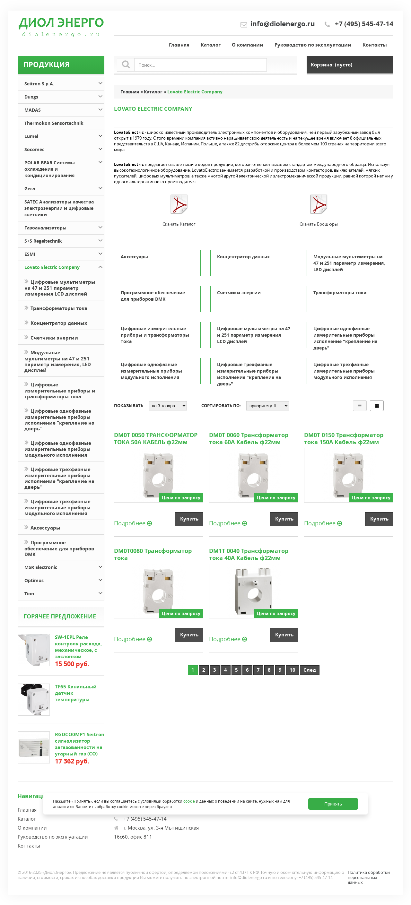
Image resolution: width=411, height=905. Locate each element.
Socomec (64, 148)
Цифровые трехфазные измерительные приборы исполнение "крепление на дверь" (59, 477)
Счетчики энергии (51, 337)
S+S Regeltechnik (64, 240)
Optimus (64, 579)
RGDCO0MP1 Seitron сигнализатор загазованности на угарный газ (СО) (79, 744)
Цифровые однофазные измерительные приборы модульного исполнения (57, 448)
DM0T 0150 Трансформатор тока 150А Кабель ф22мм (343, 439)
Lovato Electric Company (64, 266)
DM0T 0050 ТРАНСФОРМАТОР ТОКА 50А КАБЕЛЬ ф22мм (155, 439)
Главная (179, 44)
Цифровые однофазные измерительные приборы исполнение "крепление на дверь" (59, 419)
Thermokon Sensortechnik (53, 123)
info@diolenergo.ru (282, 24)
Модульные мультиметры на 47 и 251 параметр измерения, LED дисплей (57, 361)
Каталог (211, 44)
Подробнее (133, 522)
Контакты (375, 44)
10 (292, 670)
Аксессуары (42, 527)
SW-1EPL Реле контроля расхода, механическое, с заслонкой (78, 647)
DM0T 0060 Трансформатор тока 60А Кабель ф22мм (248, 439)
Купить (189, 518)
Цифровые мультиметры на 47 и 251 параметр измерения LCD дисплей (59, 287)
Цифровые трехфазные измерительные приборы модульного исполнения (57, 507)
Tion (64, 593)
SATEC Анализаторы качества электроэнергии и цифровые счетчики (59, 208)
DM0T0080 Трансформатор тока (153, 554)
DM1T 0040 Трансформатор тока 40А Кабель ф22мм (248, 554)
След (309, 670)
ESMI (64, 253)
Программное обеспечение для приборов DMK (59, 548)
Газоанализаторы (64, 227)
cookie (189, 801)
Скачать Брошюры (319, 224)
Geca (64, 188)
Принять (333, 803)
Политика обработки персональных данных (369, 877)
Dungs (64, 96)
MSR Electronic (64, 566)
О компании (247, 44)
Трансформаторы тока (55, 308)
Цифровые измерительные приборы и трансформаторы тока (59, 390)
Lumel (64, 135)
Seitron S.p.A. (64, 83)
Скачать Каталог (179, 224)
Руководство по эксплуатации (313, 44)
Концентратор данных (55, 322)
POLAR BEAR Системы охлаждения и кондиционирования (64, 168)
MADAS (64, 109)
